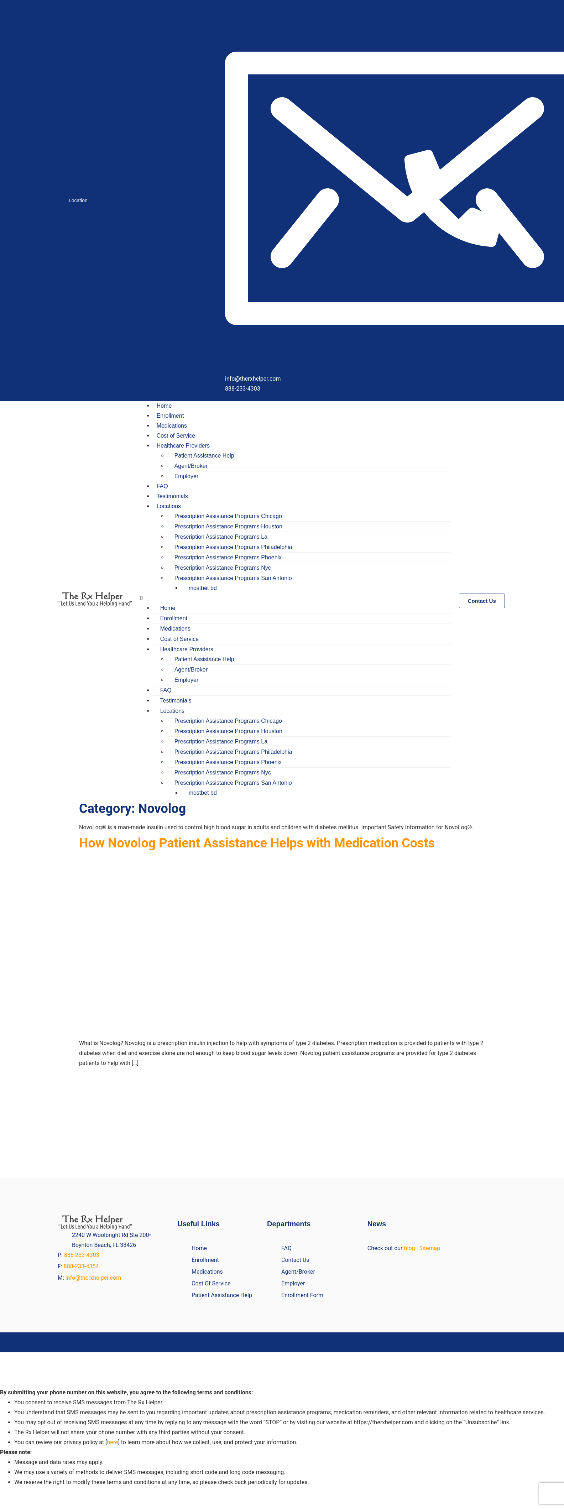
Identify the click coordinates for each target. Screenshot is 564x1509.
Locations (169, 506)
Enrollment (170, 416)
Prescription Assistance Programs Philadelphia (233, 547)
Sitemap (429, 1248)
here (112, 1442)
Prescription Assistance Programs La (220, 537)
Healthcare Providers (183, 446)
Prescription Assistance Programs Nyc (222, 568)
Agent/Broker (191, 466)
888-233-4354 (81, 1266)
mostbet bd (203, 588)
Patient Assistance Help (204, 456)
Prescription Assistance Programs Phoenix (228, 557)
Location (78, 200)
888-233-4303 (82, 1255)
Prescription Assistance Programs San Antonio (233, 578)
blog (409, 1248)
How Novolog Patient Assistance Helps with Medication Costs (257, 843)
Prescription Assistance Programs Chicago (228, 516)
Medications (172, 426)
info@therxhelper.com (93, 1277)
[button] (295, 598)
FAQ (162, 486)
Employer (186, 476)
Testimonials (172, 496)
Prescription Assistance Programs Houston (228, 526)
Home (164, 406)
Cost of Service (176, 436)
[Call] (453, 249)
